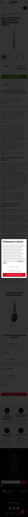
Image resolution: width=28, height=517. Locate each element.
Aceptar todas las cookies (14, 275)
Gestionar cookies (14, 267)
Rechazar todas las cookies (14, 270)
